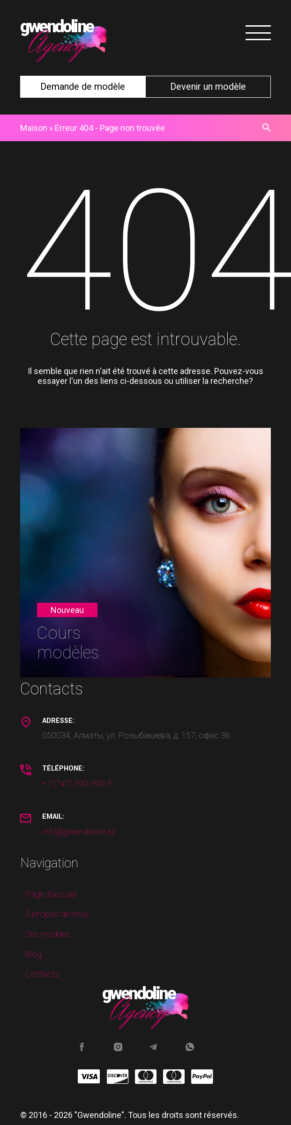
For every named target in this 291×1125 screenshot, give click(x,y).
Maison (33, 128)
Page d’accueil (50, 894)
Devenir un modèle (208, 86)
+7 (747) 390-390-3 (77, 783)
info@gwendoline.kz (78, 832)
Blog (33, 954)
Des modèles (47, 934)
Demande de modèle (82, 86)
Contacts (42, 974)
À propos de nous (57, 914)
